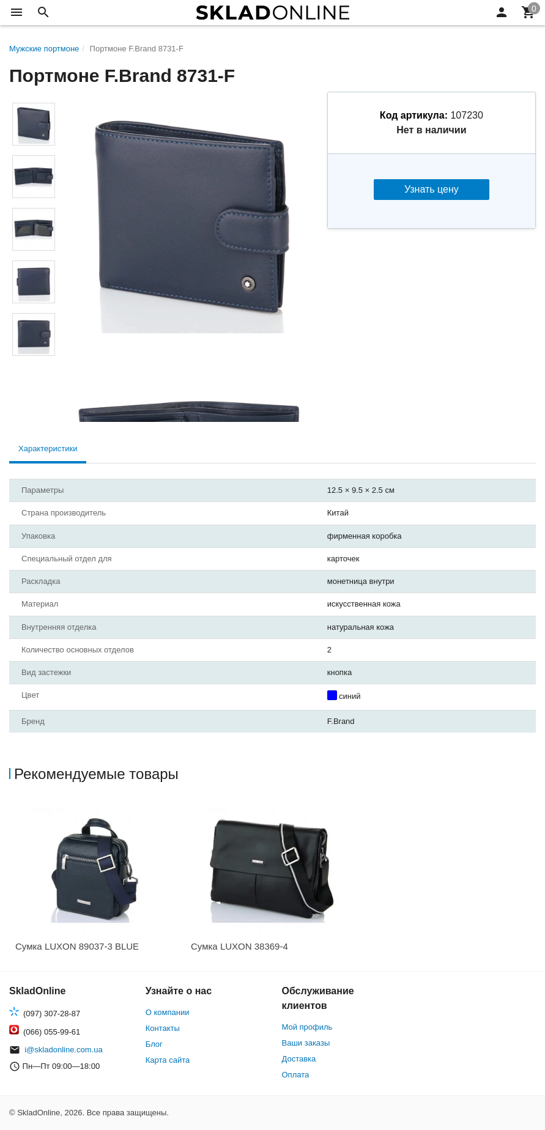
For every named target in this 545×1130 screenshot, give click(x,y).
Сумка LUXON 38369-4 (239, 946)
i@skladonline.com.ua (63, 1049)
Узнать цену (431, 189)
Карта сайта (168, 1060)
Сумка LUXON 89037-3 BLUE (77, 946)
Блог (154, 1044)
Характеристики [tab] (47, 448)
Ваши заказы (306, 1042)
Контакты (163, 1028)
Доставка (299, 1058)
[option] (97, 881)
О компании (168, 1012)
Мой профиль (307, 1027)
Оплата (296, 1074)
